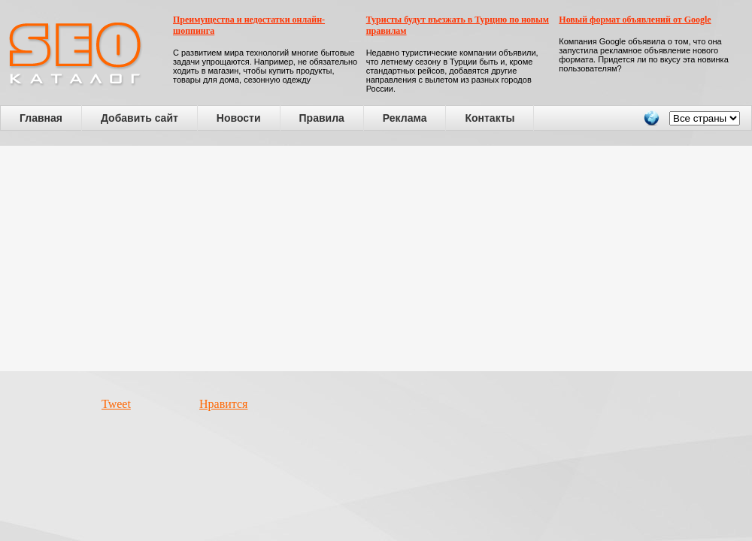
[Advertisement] (376, 258)
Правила (321, 118)
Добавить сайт (139, 118)
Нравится (223, 403)
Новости (239, 118)
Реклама (405, 118)
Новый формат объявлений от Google (635, 19)
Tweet (116, 403)
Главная (41, 118)
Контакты (489, 118)
